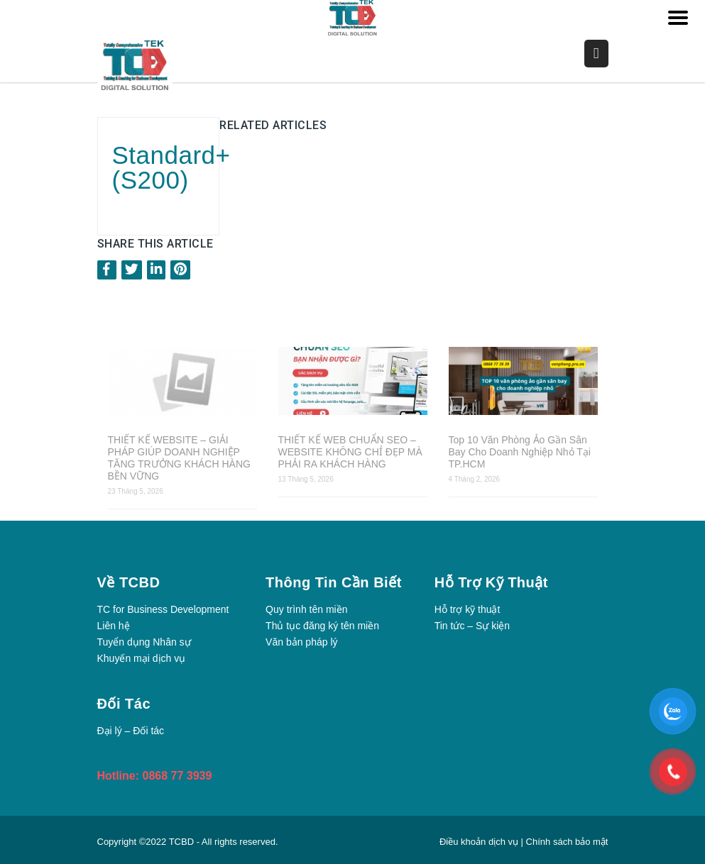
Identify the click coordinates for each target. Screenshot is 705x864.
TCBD (181, 841)
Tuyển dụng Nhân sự (144, 642)
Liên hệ (113, 625)
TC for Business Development (163, 609)
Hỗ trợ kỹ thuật (468, 609)
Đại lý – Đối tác (131, 730)
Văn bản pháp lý (301, 642)
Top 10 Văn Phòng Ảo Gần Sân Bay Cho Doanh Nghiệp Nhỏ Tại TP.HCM (520, 452)
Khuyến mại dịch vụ (141, 658)
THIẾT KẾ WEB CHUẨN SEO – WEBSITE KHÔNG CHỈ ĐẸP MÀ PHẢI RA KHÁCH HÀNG (350, 452)
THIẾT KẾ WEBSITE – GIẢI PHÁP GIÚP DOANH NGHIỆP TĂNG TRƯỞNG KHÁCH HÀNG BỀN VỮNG (179, 458)
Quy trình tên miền (306, 609)
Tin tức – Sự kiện (472, 625)
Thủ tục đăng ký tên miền (322, 625)
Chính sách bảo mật (567, 841)
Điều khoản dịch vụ (480, 841)
